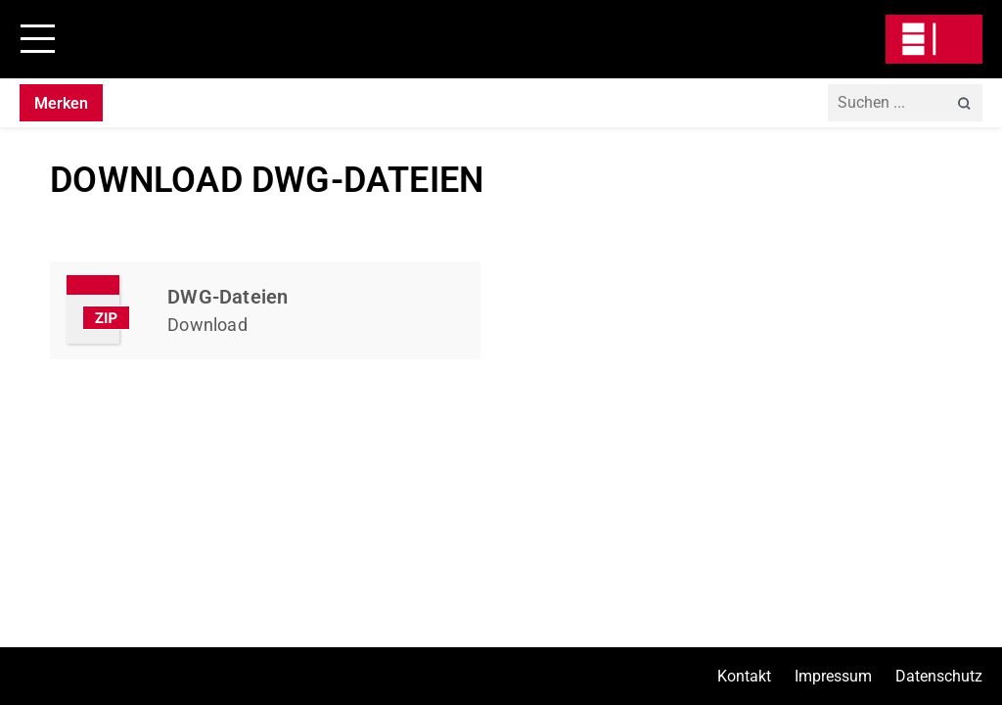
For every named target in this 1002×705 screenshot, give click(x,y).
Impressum (833, 676)
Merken (61, 103)
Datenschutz (938, 676)
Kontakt (744, 676)
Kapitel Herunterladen (265, 310)
